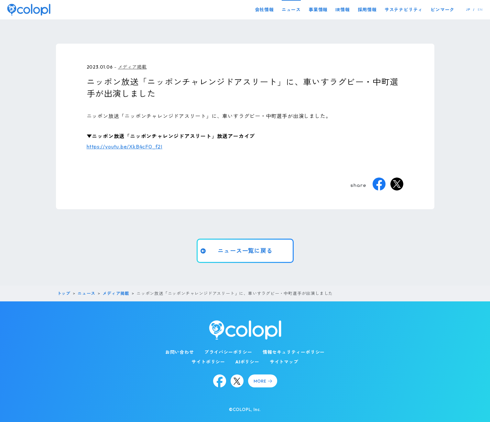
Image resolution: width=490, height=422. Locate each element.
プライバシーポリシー (228, 352)
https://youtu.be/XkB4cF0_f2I (124, 146)
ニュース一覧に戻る (245, 250)
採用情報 (367, 10)
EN (480, 9)
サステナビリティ (404, 10)
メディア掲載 (132, 67)
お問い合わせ (179, 352)
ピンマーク (442, 10)
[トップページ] (28, 9)
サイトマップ (284, 362)
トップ (64, 293)
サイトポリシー (208, 362)
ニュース (291, 10)
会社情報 (264, 10)
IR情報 (342, 10)
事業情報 (318, 10)
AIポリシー (247, 362)
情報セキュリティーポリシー (294, 352)
